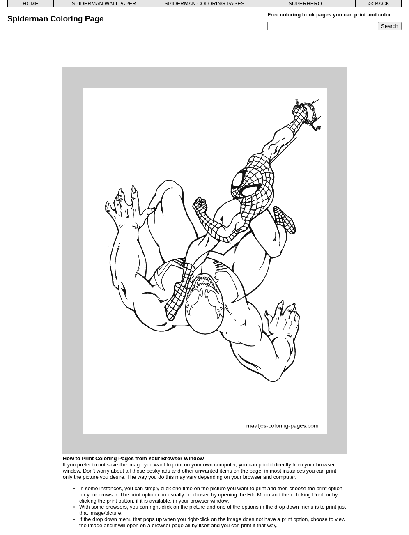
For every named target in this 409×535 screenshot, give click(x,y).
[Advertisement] (204, 48)
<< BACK (378, 3)
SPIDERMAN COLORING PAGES (205, 3)
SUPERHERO (305, 3)
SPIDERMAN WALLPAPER (104, 3)
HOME (30, 3)
